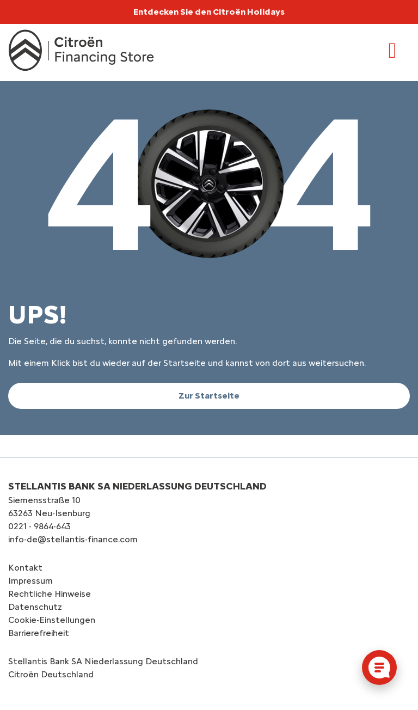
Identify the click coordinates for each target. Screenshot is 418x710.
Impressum (30, 581)
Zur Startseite (209, 395)
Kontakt (25, 567)
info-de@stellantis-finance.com (73, 539)
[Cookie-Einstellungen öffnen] (379, 667)
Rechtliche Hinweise (49, 594)
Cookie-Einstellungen (51, 620)
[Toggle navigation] (392, 51)
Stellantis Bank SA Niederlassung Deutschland (103, 661)
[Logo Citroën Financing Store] (81, 50)
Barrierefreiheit (38, 633)
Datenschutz (35, 607)
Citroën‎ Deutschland (51, 674)
